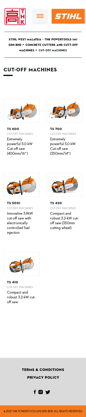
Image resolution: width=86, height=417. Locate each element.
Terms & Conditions (43, 369)
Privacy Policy (43, 377)
